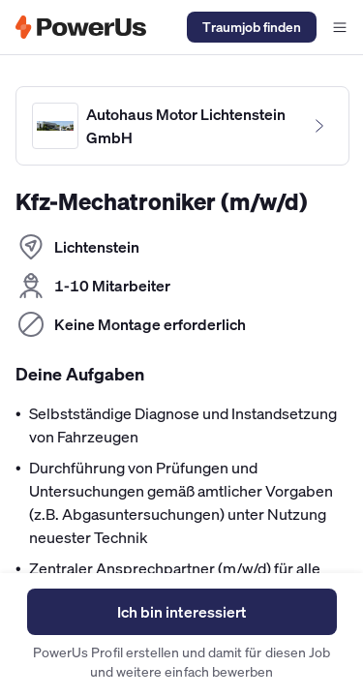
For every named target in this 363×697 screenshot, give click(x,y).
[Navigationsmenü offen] (339, 27)
